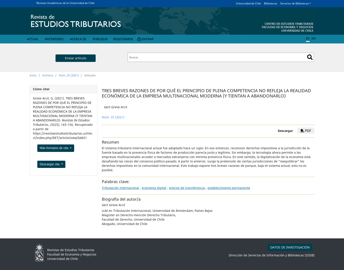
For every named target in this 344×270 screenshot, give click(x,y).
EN (314, 38)
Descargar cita (50, 164)
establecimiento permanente (229, 188)
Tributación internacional (120, 188)
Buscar (310, 57)
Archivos (47, 75)
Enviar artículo (75, 58)
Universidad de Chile (248, 3)
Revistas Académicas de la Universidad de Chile (65, 3)
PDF (306, 130)
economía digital (154, 188)
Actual (32, 39)
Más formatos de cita (54, 148)
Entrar (148, 39)
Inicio (33, 75)
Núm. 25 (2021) (69, 75)
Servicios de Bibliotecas (294, 3)
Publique (100, 39)
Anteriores (54, 39)
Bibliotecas (270, 3)
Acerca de (78, 39)
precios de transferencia (187, 188)
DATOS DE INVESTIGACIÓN (290, 247)
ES (308, 38)
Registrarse (123, 39)
